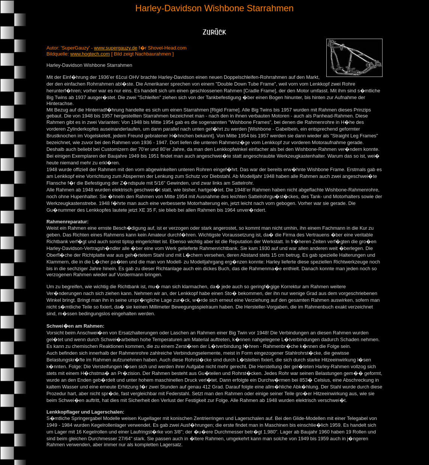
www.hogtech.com (90, 54)
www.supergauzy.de (115, 48)
